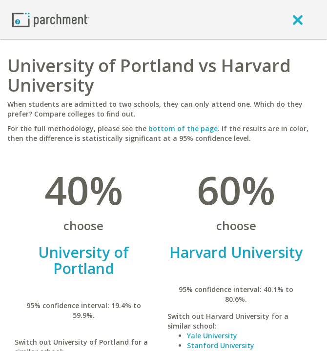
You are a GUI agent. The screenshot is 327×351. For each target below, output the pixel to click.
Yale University (212, 335)
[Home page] (50, 19)
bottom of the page (183, 128)
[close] (297, 19)
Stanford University (220, 345)
